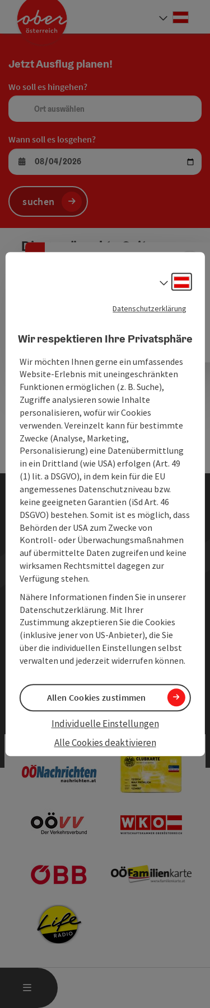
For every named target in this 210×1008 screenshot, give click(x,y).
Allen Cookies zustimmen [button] (96, 697)
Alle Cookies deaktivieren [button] (105, 743)
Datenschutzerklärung (149, 308)
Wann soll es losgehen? (52, 139)
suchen (38, 201)
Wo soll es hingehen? (47, 86)
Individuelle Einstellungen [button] (105, 723)
